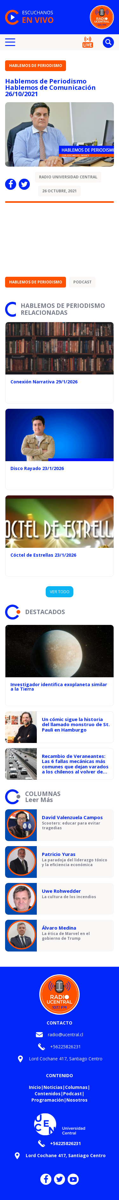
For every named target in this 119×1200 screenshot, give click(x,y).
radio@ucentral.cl (65, 1034)
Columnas (76, 1087)
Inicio (35, 1087)
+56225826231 (65, 1047)
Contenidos (48, 1094)
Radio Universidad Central (68, 177)
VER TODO (59, 591)
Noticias (53, 1087)
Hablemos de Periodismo (35, 65)
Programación (47, 1100)
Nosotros (77, 1100)
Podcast (82, 282)
